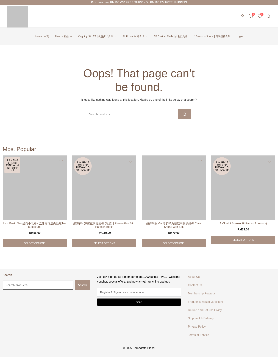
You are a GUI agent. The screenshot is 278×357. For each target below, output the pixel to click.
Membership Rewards (202, 293)
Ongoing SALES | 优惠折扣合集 (95, 36)
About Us (194, 276)
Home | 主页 (42, 36)
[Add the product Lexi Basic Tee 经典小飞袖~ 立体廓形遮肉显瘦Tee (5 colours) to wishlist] (61, 161)
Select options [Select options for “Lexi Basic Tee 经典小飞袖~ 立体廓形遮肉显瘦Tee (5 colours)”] (34, 243)
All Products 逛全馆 (133, 36)
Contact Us (195, 285)
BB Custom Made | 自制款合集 (171, 36)
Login (240, 36)
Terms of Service (198, 334)
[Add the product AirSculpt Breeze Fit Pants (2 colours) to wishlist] (269, 161)
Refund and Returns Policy (205, 310)
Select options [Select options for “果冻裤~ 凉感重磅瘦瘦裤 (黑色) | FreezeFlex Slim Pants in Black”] (104, 243)
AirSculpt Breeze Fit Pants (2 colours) (243, 223)
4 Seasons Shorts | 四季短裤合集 (212, 36)
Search (7, 275)
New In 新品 (61, 36)
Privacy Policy (197, 326)
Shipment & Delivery (201, 318)
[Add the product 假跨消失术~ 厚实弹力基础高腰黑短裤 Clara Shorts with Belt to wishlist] (200, 161)
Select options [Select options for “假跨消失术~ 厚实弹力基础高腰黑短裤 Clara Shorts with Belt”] (173, 243)
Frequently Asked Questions (205, 301)
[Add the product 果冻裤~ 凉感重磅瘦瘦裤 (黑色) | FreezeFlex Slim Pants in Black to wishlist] (130, 161)
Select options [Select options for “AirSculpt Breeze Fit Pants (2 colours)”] (243, 239)
